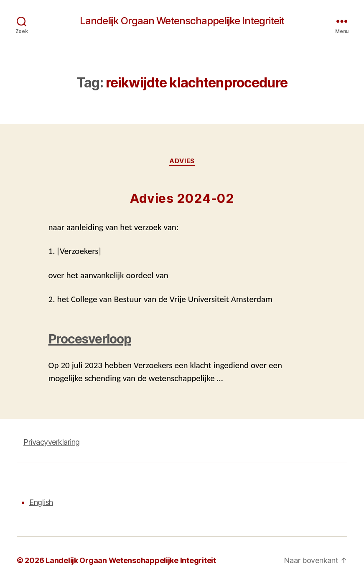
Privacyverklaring (51, 442)
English (41, 502)
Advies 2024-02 (182, 198)
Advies (181, 161)
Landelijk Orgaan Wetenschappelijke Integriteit (182, 21)
